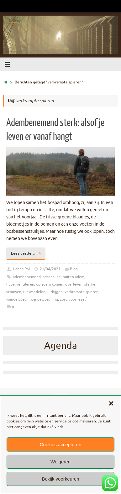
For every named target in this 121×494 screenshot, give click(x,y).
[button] (111, 403)
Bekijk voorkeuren (60, 479)
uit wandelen (34, 291)
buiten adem (73, 276)
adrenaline (52, 276)
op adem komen (49, 284)
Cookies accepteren (61, 444)
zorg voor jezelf (73, 299)
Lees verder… (27, 253)
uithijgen (55, 291)
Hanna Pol (21, 269)
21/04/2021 (50, 269)
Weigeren (60, 461)
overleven (73, 284)
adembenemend (27, 276)
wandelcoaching (44, 299)
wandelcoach (17, 299)
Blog (74, 269)
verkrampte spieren (81, 291)
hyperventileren (20, 284)
